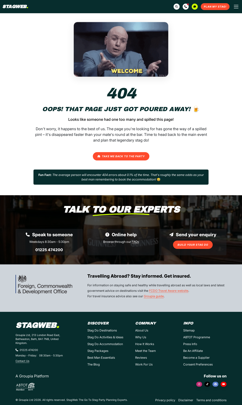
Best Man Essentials (101, 357)
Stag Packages (97, 351)
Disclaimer (185, 400)
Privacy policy (165, 400)
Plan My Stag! (215, 6)
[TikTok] (207, 384)
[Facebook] (215, 384)
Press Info (190, 344)
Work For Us (144, 364)
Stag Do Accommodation (105, 344)
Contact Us (22, 360)
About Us (141, 330)
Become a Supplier (196, 357)
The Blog (93, 364)
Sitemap (189, 330)
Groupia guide (154, 296)
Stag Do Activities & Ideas (105, 337)
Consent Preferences (198, 364)
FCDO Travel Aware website (168, 291)
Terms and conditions (211, 400)
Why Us (140, 337)
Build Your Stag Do (193, 244)
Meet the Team (145, 351)
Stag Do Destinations (102, 330)
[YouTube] (223, 384)
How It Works (144, 344)
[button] (186, 7)
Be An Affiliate (193, 351)
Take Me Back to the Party (121, 156)
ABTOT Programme (196, 337)
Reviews (141, 357)
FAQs (135, 242)
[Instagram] (199, 384)
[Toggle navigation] (236, 6)
